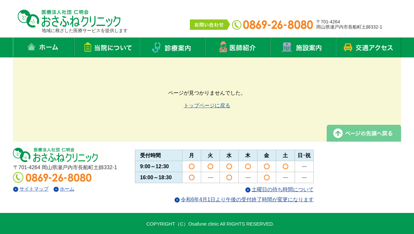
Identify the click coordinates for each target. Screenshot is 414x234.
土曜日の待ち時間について (279, 189)
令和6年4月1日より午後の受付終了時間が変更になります (244, 199)
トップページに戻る (207, 105)
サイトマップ (31, 189)
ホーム (63, 189)
